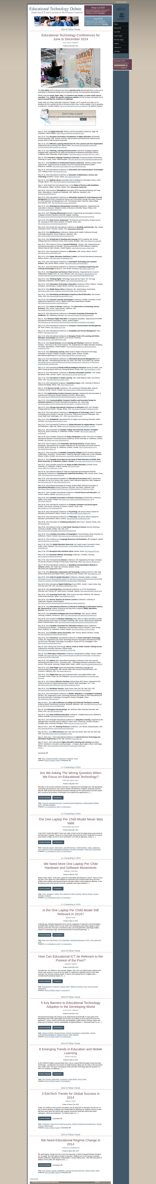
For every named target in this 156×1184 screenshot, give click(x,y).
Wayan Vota (71, 918)
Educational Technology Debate (56, 10)
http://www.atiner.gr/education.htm (49, 253)
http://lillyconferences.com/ (93, 704)
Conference (62, 758)
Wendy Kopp (71, 1101)
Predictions (46, 1124)
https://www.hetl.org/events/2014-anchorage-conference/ (66, 746)
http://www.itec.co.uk (82, 286)
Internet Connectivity (73, 1033)
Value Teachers (74, 1035)
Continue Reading (44, 797)
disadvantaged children (91, 803)
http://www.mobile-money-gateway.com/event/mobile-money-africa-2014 (62, 291)
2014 (43, 758)
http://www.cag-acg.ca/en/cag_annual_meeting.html (75, 536)
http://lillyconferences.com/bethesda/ (52, 706)
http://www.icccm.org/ (58, 327)
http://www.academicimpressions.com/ (59, 296)
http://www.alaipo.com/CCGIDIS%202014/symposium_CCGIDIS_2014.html (63, 404)
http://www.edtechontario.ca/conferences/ (72, 355)
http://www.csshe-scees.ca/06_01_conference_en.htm (59, 467)
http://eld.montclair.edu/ (55, 711)
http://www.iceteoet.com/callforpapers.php (52, 339)
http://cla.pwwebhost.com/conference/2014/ (52, 634)
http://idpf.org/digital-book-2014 (66, 586)
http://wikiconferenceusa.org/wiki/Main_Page (57, 734)
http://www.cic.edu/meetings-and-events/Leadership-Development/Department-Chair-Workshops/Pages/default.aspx (67, 275)
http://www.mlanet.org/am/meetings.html (66, 182)
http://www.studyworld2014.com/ (56, 421)
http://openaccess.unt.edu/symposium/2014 (52, 224)
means (90, 848)
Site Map (117, 51)
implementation (81, 848)
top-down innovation (77, 849)
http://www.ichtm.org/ (51, 333)
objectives (96, 848)
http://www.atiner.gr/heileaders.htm (61, 258)
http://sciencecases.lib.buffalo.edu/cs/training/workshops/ (57, 531)
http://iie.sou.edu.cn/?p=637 (77, 723)
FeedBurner (124, 67)
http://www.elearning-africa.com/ (91, 591)
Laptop (56, 894)
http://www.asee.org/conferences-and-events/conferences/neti (59, 685)
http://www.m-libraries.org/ (91, 562)
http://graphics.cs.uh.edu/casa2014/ (50, 508)
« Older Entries (33, 1179)
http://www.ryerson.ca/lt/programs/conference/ (78, 390)
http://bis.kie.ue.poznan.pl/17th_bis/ (74, 374)
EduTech (70, 758)
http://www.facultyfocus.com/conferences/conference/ (56, 728)
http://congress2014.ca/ (87, 447)
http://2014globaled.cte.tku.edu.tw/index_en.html (79, 426)
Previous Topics (119, 40)
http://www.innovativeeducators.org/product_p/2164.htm (57, 650)
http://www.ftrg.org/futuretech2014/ (49, 643)
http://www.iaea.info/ (45, 482)
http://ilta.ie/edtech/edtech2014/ (91, 664)
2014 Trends (46, 1079)
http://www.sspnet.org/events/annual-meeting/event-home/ (78, 622)
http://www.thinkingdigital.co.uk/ (76, 281)
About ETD (117, 28)
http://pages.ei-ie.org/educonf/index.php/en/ (52, 579)
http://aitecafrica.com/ (92, 551)
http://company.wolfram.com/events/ (50, 556)
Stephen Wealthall (70, 780)
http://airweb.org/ (43, 524)
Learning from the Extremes (74, 1171)
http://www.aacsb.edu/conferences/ (50, 210)
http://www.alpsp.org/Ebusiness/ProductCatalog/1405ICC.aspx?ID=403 (62, 397)
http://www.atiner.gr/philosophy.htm (78, 518)
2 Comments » (58, 797)
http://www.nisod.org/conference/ (53, 475)
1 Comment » (58, 981)
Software (41, 896)
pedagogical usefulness (61, 849)
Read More (101, 13)
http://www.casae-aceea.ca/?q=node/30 (87, 461)
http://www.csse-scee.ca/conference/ (56, 440)
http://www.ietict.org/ (60, 171)
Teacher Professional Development (84, 1124)
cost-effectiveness (69, 848)
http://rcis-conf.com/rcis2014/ (55, 610)
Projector (78, 894)
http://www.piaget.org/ (64, 671)
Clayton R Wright (52, 758)
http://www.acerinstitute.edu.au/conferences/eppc (69, 166)
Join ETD (117, 32)
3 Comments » (58, 1074)
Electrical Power (59, 1033)
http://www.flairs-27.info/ (92, 369)
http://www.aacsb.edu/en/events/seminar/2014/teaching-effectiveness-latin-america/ (66, 217)
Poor (85, 987)
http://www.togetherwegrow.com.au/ (63, 716)
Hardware (50, 894)
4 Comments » (58, 888)
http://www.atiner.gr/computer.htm (76, 263)
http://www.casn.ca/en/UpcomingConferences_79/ (75, 499)
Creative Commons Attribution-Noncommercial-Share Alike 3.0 (77, 1182)
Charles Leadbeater (70, 1148)
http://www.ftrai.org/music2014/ (48, 699)
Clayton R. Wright (70, 43)
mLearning (63, 1079)
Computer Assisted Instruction (52, 803)
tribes (98, 1171)
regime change (90, 1171)
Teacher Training (62, 1035)
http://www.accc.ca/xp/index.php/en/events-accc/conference (76, 456)
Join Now (105, 24)
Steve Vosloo (71, 1057)
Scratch (95, 894)
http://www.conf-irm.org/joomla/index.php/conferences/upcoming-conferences (64, 362)
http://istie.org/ (77, 739)
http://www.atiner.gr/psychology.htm (78, 513)
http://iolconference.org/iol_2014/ (58, 380)
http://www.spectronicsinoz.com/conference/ (52, 303)
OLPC (40, 805)
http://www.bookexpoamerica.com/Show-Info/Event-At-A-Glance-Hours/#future (64, 690)
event (76, 758)
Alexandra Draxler (70, 827)
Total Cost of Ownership (92, 849)
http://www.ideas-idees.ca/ (47, 449)
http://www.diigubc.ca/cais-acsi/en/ (83, 629)
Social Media (72, 1079)
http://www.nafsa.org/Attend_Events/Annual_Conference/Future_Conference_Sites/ (66, 489)
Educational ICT (47, 987)
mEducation (55, 1079)
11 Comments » (58, 842)
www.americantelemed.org (47, 194)
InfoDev (120, 8)
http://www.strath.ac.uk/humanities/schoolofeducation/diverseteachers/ (61, 603)
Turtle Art (48, 896)
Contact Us (117, 47)
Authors (116, 43)
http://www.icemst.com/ (72, 177)
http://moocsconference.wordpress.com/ (70, 133)
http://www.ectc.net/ (94, 574)
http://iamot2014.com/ (75, 416)
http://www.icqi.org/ (67, 385)
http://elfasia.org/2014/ (67, 596)
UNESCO (120, 16)
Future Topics (118, 36)
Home (116, 24)
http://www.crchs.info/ (63, 494)
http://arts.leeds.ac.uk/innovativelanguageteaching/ (85, 159)
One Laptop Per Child (45, 849)
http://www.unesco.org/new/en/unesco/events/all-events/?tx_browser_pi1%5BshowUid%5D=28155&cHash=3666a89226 (70, 580)
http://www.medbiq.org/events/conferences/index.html (56, 236)
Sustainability (84, 1033)
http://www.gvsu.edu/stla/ (92, 241)
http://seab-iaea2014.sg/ (62, 482)
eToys (44, 894)
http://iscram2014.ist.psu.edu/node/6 (64, 203)
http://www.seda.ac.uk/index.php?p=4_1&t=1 (84, 154)
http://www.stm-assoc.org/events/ (83, 248)
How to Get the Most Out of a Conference (74, 106)
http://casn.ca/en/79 (44, 501)
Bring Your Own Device (50, 940)
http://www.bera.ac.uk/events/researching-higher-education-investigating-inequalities (66, 322)
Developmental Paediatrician (72, 803)
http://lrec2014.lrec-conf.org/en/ (48, 541)
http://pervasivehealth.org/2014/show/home (78, 315)
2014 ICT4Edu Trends (70, 29)
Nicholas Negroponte (78, 940)
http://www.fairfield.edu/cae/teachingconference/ (80, 615)
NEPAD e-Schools (77, 987)
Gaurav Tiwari (71, 964)
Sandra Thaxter (71, 871)
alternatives (59, 848)
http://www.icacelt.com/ (87, 268)
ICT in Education (64, 940)
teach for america (65, 1124)
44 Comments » (58, 1027)
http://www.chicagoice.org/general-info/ (85, 409)
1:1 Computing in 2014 (70, 767)
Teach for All (54, 1124)
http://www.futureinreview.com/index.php (51, 310)
